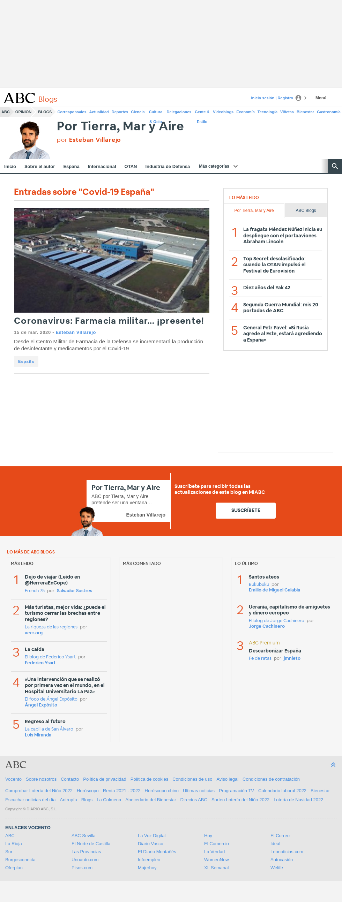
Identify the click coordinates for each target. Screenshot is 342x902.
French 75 (35, 591)
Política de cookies (149, 779)
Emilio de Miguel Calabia (274, 590)
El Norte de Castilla (91, 843)
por (89, 140)
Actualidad (99, 112)
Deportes (120, 112)
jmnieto (292, 658)
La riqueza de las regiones (51, 627)
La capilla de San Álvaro (49, 729)
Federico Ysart (40, 663)
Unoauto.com (85, 859)
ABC (5, 112)
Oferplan (14, 867)
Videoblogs (223, 112)
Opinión (23, 112)
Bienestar (305, 112)
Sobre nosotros (41, 779)
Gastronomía (329, 112)
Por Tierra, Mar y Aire (120, 127)
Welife (276, 867)
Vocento (13, 779)
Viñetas (287, 112)
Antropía (68, 799)
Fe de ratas (260, 658)
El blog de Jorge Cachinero (276, 621)
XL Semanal (216, 867)
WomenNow (216, 859)
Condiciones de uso (192, 779)
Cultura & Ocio (156, 113)
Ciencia (138, 112)
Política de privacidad (104, 779)
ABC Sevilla (84, 835)
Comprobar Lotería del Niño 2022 (39, 790)
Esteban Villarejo (75, 332)
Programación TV (236, 790)
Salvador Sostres (74, 591)
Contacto (70, 779)
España (71, 166)
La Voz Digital (152, 835)
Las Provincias (86, 851)
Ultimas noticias (199, 790)
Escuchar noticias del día (30, 799)
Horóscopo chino (162, 790)
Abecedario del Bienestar (150, 799)
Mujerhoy (147, 867)
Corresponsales (71, 112)
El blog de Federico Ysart (50, 657)
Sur (8, 851)
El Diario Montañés (157, 851)
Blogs (45, 112)
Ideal (275, 843)
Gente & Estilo (202, 113)
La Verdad (214, 851)
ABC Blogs (306, 210)
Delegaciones (179, 112)
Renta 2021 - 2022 (122, 790)
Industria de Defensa (167, 166)
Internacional (102, 166)
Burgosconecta (20, 859)
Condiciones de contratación (271, 779)
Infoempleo (149, 859)
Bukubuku (259, 584)
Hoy (208, 835)
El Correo (280, 835)
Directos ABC (193, 799)
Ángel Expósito (41, 705)
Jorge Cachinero (267, 626)
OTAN (131, 166)
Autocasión (281, 859)
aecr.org (34, 633)
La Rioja (13, 843)
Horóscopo (88, 790)
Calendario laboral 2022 (282, 790)
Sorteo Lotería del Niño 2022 (240, 799)
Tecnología (267, 112)
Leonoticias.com (286, 851)
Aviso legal (227, 779)
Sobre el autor (39, 166)
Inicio (10, 166)
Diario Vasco (150, 843)
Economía (245, 112)
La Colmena (109, 799)
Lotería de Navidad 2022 (298, 799)
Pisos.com (82, 867)
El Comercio (216, 843)
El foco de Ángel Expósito (51, 699)
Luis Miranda (38, 735)
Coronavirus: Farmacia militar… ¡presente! (109, 321)
